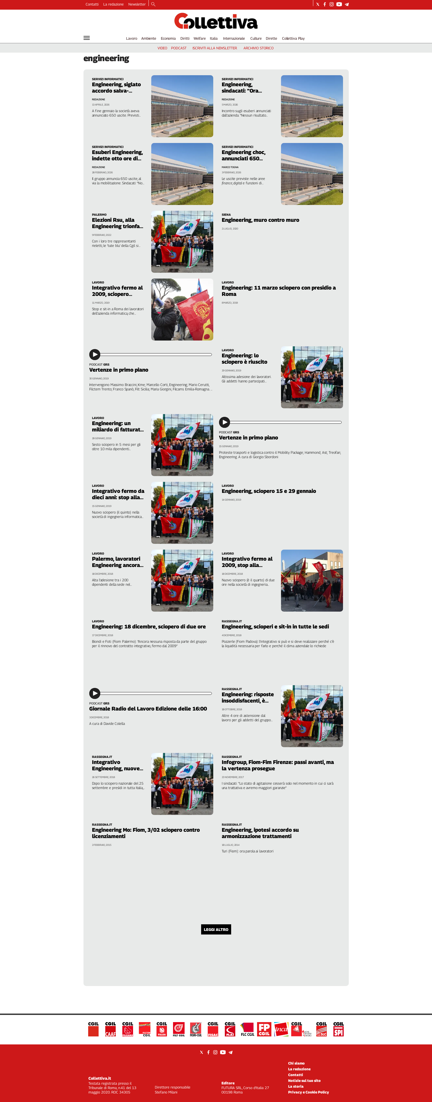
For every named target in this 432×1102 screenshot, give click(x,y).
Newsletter (137, 4)
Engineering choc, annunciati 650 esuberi (243, 158)
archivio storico (259, 48)
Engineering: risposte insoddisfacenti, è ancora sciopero (248, 700)
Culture (256, 38)
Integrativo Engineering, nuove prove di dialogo (116, 768)
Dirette (271, 38)
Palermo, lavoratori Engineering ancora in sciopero (116, 565)
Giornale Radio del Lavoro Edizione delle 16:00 (148, 709)
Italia (213, 38)
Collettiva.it (99, 1078)
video (162, 48)
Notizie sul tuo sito (304, 1080)
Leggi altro (216, 929)
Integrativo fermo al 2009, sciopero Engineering (117, 294)
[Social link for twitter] (318, 4)
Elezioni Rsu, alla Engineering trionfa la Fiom (116, 226)
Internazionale (234, 38)
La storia (296, 1086)
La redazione (113, 4)
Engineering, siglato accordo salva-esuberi (116, 90)
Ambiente (148, 38)
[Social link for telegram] (347, 4)
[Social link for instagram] (332, 4)
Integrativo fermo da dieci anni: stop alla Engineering (118, 497)
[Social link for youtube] (339, 4)
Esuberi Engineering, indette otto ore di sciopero (117, 158)
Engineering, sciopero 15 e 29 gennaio (269, 491)
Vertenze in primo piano (118, 370)
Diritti (184, 38)
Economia (168, 38)
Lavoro (131, 38)
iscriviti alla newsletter (215, 48)
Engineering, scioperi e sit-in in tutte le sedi (275, 626)
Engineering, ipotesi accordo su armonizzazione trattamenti (260, 833)
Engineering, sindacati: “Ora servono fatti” (240, 90)
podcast (178, 48)
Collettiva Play (293, 38)
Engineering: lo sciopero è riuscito (244, 358)
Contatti (92, 4)
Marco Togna (230, 167)
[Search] (153, 4)
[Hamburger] (86, 38)
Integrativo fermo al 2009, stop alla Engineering (247, 565)
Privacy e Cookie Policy (308, 1092)
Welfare (200, 38)
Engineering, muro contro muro (260, 220)
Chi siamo (296, 1063)
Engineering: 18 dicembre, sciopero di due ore (149, 626)
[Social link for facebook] (325, 4)
